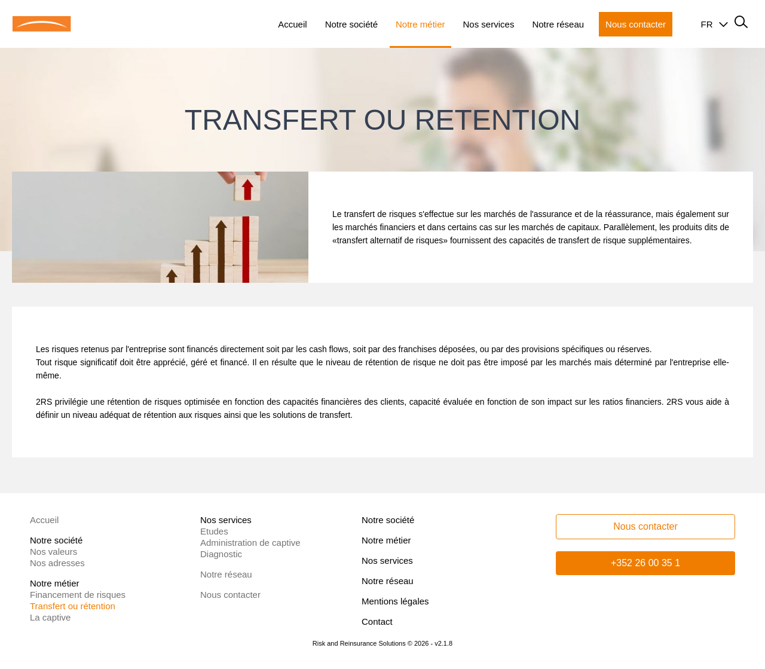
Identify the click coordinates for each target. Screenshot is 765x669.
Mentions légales (395, 601)
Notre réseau (226, 574)
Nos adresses (57, 563)
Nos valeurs (53, 551)
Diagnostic (221, 554)
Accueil (44, 520)
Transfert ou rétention (72, 606)
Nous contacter (230, 594)
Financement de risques (78, 594)
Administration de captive (250, 542)
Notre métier (386, 540)
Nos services (387, 560)
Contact (377, 621)
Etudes (214, 531)
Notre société (388, 520)
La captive (50, 617)
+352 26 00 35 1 (645, 563)
